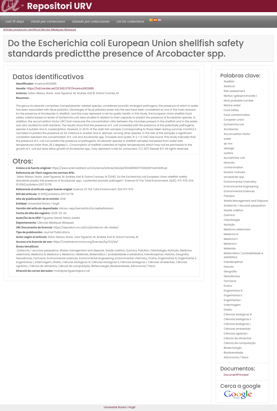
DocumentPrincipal (236, 375)
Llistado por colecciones (91, 21)
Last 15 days (14, 21)
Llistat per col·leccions (48, 21)
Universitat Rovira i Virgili (119, 407)
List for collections (130, 21)
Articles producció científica (21, 29)
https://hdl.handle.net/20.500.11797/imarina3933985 (60, 88)
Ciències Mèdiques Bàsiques (57, 29)
